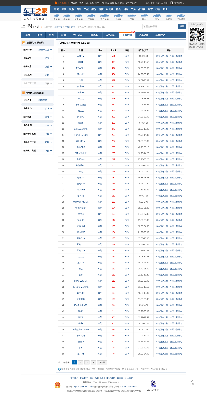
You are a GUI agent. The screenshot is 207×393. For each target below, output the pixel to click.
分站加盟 (129, 378)
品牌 (27, 35)
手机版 (102, 378)
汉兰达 (81, 256)
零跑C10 (81, 250)
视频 (71, 9)
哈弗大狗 (81, 335)
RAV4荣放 (80, 68)
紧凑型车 (78, 19)
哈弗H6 (80, 196)
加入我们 (94, 378)
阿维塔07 (81, 232)
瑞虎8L (81, 317)
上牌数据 (58, 27)
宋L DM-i (81, 190)
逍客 (81, 275)
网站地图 (111, 378)
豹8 (80, 348)
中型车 (91, 19)
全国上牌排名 (176, 56)
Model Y (80, 74)
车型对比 (160, 35)
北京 (87, 3)
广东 (67, 27)
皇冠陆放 (81, 159)
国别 (63, 35)
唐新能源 (81, 299)
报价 (93, 9)
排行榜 (141, 9)
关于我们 (74, 378)
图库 (78, 9)
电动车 (94, 35)
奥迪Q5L (81, 177)
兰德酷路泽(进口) (80, 202)
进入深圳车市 (64, 3)
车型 (86, 9)
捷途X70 (81, 183)
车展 (133, 9)
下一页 (102, 362)
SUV (144, 19)
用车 (150, 9)
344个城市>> (132, 3)
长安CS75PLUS (81, 135)
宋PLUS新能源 (80, 129)
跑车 (132, 19)
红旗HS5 (81, 226)
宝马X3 (80, 262)
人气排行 (110, 35)
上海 (92, 3)
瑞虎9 (80, 311)
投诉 (158, 9)
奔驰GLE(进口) (80, 281)
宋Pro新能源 (80, 153)
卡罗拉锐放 (81, 104)
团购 (125, 9)
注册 (166, 3)
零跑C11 (81, 244)
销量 (165, 9)
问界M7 (80, 117)
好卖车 (120, 378)
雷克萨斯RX (80, 208)
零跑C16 (81, 238)
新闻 (56, 9)
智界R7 (80, 92)
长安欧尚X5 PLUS (81, 329)
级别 (51, 35)
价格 (39, 35)
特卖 (118, 9)
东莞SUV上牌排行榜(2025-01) (91, 27)
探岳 (81, 269)
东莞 (73, 27)
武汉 (122, 3)
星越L (80, 62)
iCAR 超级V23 (80, 305)
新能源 (169, 19)
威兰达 (81, 111)
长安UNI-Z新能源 (80, 287)
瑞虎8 (80, 123)
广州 (102, 3)
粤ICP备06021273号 (83, 386)
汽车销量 (143, 35)
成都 (112, 3)
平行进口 (181, 19)
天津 (97, 3)
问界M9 (80, 86)
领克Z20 (81, 293)
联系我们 (84, 378)
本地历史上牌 (162, 56)
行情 (101, 9)
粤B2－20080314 (129, 386)
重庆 (107, 3)
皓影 (81, 80)
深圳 (82, 3)
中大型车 (104, 19)
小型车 (66, 19)
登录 (158, 3)
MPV (157, 19)
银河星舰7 (80, 165)
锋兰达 (81, 98)
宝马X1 (80, 354)
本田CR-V (80, 141)
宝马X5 (80, 220)
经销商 (109, 9)
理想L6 (81, 214)
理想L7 (81, 341)
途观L (80, 323)
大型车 (118, 19)
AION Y (80, 56)
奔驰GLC (81, 147)
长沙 (117, 3)
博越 (81, 171)
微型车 (57, 19)
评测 (64, 9)
